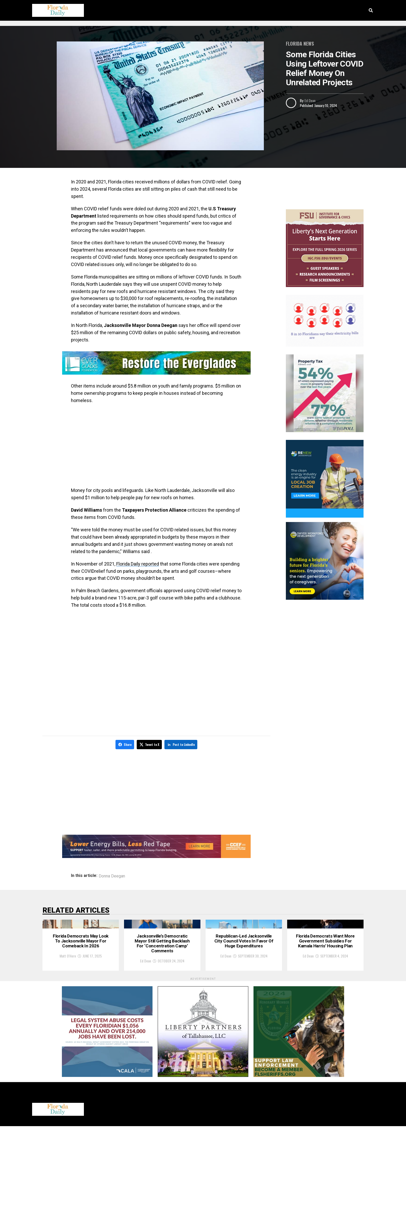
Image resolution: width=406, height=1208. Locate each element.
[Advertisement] (156, 445)
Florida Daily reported (137, 564)
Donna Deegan (112, 875)
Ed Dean (309, 100)
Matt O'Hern (68, 1042)
